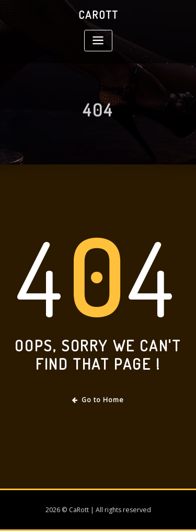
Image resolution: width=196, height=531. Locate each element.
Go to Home (98, 399)
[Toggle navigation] (98, 40)
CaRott (98, 14)
